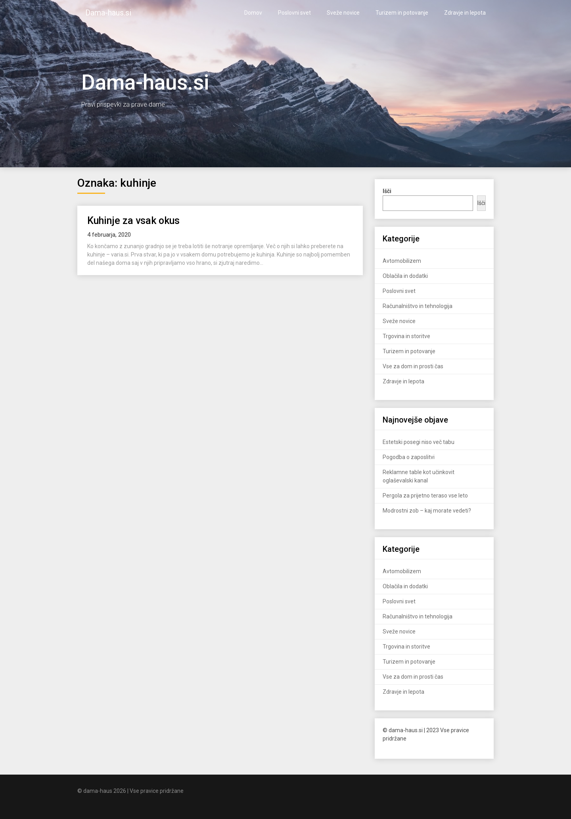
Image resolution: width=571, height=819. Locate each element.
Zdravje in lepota (465, 13)
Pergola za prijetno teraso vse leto (425, 495)
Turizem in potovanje (402, 13)
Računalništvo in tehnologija (417, 306)
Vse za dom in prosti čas (413, 366)
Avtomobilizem (402, 261)
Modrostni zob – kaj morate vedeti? (427, 510)
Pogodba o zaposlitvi (409, 457)
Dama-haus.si (108, 12)
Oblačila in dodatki (405, 276)
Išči (481, 203)
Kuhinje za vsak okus (133, 220)
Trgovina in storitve (406, 336)
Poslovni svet (294, 13)
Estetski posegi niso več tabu (418, 442)
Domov (253, 13)
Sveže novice (343, 13)
